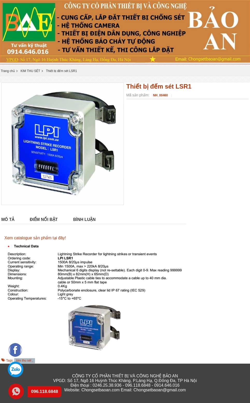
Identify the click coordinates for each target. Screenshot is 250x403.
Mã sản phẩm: (138, 95)
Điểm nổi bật (44, 219)
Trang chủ (8, 71)
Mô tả (7, 219)
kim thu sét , (24, 360)
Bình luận (84, 219)
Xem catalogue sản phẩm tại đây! (35, 238)
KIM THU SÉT (30, 71)
